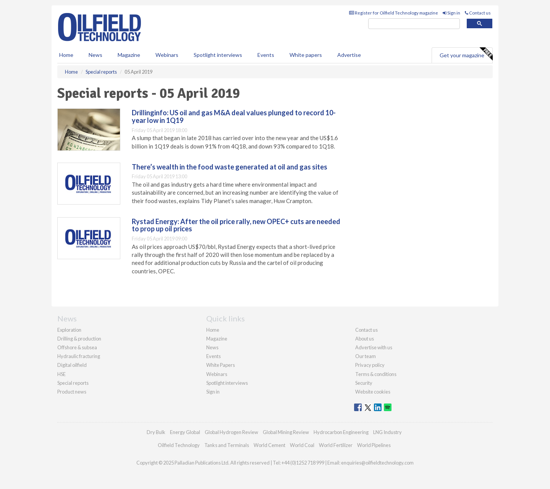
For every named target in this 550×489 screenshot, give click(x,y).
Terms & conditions (375, 374)
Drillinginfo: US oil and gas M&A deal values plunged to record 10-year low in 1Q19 (234, 116)
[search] (414, 23)
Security (363, 383)
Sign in (451, 12)
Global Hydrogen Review (231, 432)
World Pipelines (374, 445)
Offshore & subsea (77, 347)
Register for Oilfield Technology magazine (393, 12)
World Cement (269, 445)
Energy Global (185, 432)
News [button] (95, 55)
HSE (61, 374)
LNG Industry (387, 432)
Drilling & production (79, 339)
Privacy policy (370, 365)
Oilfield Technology (179, 445)
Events (265, 55)
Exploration (69, 330)
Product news (71, 392)
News (212, 347)
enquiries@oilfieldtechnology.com (377, 463)
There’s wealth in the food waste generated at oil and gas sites (229, 167)
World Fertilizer (336, 445)
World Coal (302, 445)
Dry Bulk (156, 432)
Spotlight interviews (218, 55)
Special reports (73, 383)
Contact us (478, 12)
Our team (365, 356)
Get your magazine (466, 54)
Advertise (349, 55)
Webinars (166, 55)
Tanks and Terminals (226, 445)
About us (364, 339)
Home (66, 55)
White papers (306, 55)
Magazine (129, 55)
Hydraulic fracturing (78, 356)
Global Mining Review (286, 432)
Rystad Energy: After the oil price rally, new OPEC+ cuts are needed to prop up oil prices (236, 225)
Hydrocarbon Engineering (341, 432)
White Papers (220, 365)
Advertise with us (373, 347)
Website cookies (372, 392)
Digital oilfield (72, 365)
